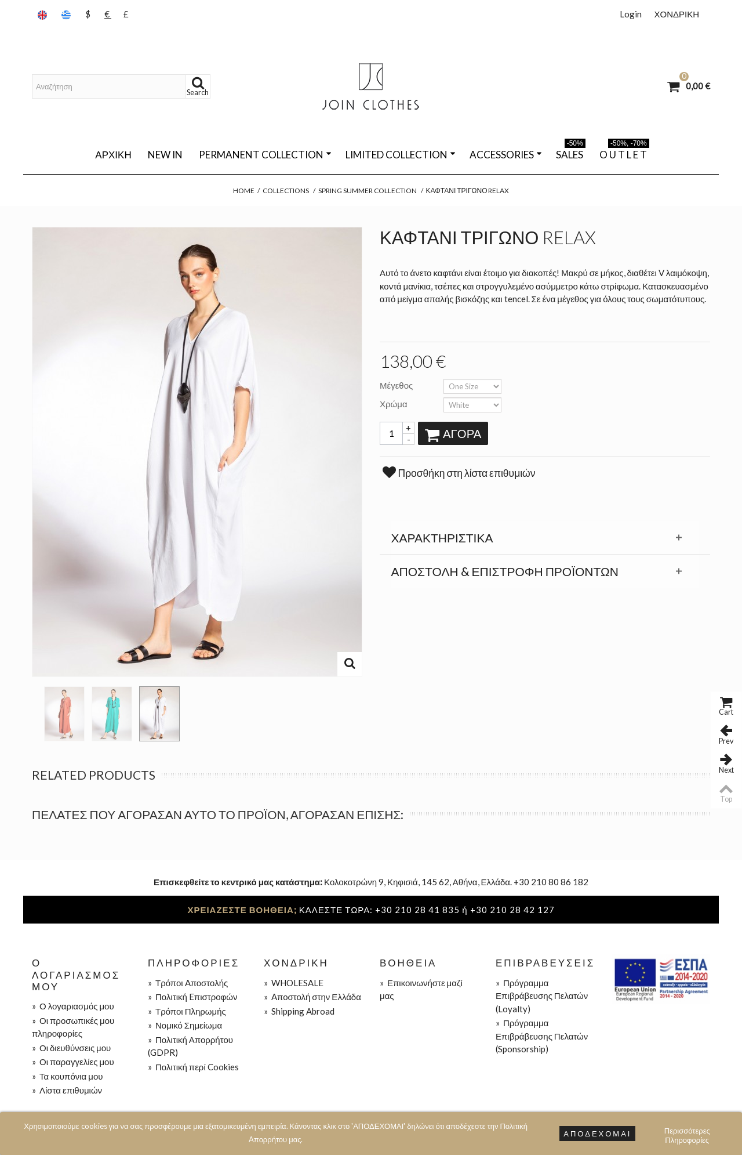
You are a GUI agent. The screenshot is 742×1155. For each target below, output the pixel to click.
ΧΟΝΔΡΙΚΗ (676, 14)
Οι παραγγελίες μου (73, 1061)
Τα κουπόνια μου (67, 1076)
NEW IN (165, 155)
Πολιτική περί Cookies (193, 1067)
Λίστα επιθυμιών (67, 1090)
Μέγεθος (397, 385)
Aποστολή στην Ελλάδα (312, 996)
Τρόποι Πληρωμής (187, 1011)
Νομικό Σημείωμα (185, 1025)
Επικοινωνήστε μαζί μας (421, 989)
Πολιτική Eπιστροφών (193, 996)
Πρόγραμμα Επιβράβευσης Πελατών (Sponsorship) (542, 1036)
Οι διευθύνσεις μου (71, 1047)
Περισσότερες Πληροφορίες (687, 1132)
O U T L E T (624, 152)
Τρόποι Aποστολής (188, 982)
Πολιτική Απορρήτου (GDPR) (190, 1046)
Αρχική (113, 155)
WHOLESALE (293, 982)
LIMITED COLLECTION (400, 155)
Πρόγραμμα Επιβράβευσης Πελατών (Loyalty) (542, 995)
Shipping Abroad (299, 1011)
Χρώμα (394, 404)
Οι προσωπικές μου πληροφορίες (73, 1027)
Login (631, 14)
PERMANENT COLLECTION (265, 155)
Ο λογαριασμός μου (73, 1006)
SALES (570, 152)
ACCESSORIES (506, 155)
